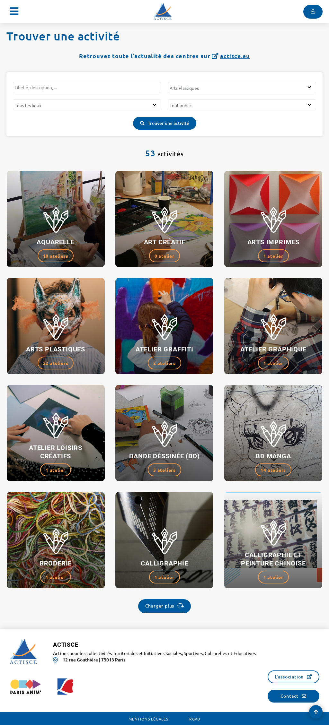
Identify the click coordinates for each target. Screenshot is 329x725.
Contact (289, 696)
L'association (289, 677)
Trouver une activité (168, 123)
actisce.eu (235, 55)
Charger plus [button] (159, 606)
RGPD (194, 718)
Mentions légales (148, 718)
